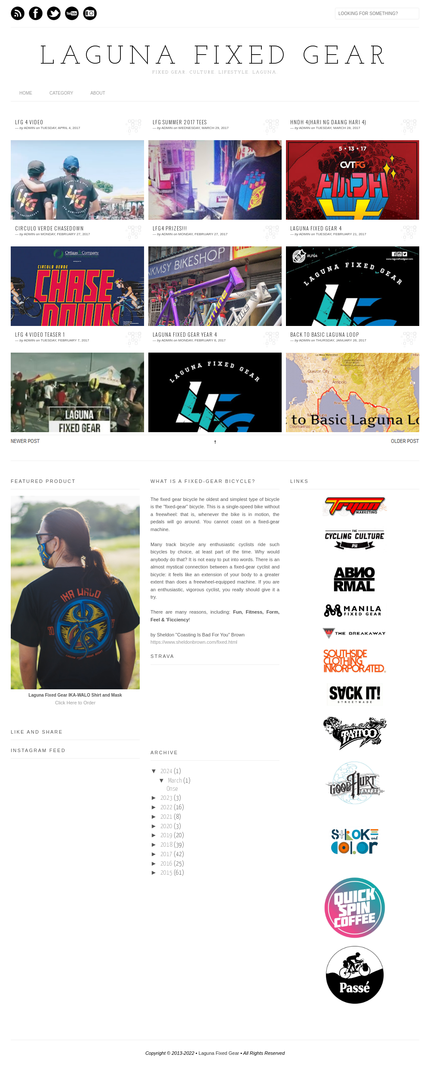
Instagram (90, 13)
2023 (166, 798)
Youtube (72, 13)
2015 (166, 873)
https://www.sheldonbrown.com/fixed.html (193, 642)
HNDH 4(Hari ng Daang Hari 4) (328, 122)
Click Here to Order (75, 702)
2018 (166, 845)
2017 (166, 854)
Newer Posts (26, 440)
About (97, 93)
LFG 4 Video (29, 122)
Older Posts (404, 440)
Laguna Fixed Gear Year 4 (185, 334)
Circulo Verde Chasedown (49, 228)
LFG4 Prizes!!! (170, 228)
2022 (166, 808)
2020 (166, 826)
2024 (166, 771)
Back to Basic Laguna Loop (324, 334)
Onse (172, 789)
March (175, 781)
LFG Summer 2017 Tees (180, 122)
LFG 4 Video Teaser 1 (40, 334)
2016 (166, 864)
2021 (166, 817)
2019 (166, 836)
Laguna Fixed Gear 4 (316, 228)
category (61, 93)
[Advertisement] (75, 965)
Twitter (54, 13)
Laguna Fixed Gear (215, 57)
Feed (18, 13)
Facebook (36, 13)
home (25, 93)
